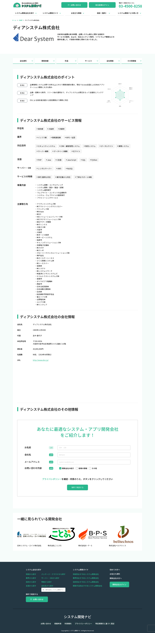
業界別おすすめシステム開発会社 (83, 578)
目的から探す (31, 582)
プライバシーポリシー (81, 623)
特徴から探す (46, 582)
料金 (71, 61)
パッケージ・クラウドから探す (53, 574)
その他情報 (134, 61)
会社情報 (113, 61)
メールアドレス (32, 462)
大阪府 (20, 20)
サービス (92, 61)
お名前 (28, 447)
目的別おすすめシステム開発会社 (83, 582)
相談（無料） (102, 13)
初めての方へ (110, 569)
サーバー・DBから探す (50, 578)
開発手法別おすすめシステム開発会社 (85, 585)
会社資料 (27, 61)
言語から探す (31, 585)
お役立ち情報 (76, 13)
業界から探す (31, 578)
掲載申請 (59, 623)
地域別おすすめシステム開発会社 (83, 574)
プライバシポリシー (51, 479)
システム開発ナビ (77, 616)
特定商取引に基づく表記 (101, 623)
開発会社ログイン (117, 584)
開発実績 (48, 61)
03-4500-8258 (130, 6)
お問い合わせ (74, 5)
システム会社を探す (33, 569)
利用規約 (68, 623)
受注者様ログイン (102, 5)
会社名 (28, 455)
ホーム (14, 20)
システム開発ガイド (50, 13)
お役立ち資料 (110, 574)
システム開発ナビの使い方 (128, 13)
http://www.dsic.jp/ (41, 360)
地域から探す (31, 574)
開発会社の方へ (111, 578)
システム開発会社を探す (24, 13)
